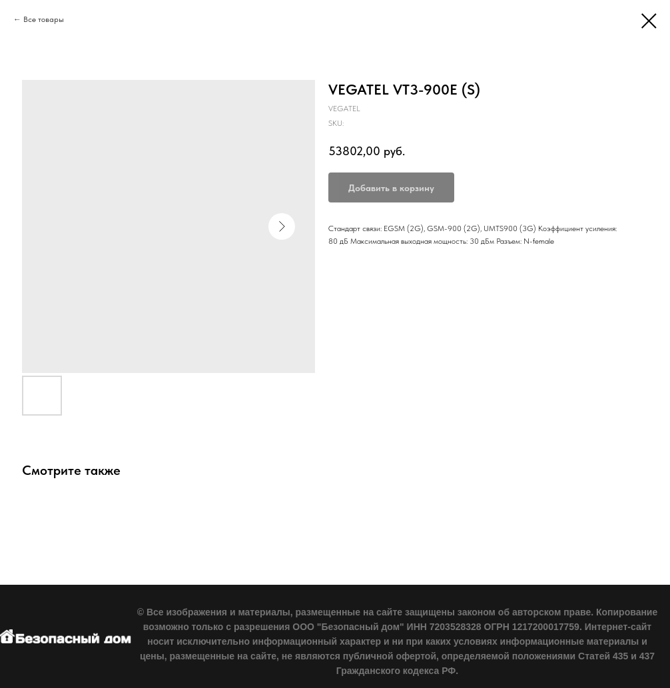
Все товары (43, 19)
